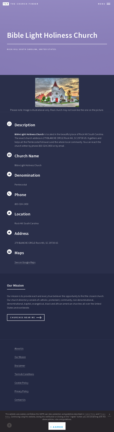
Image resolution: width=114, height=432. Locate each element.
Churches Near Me (22, 317)
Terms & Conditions (24, 374)
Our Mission (20, 356)
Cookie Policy (21, 382)
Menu (102, 4)
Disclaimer (20, 365)
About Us (19, 348)
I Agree (57, 427)
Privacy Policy (22, 391)
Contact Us (20, 399)
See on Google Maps (25, 262)
